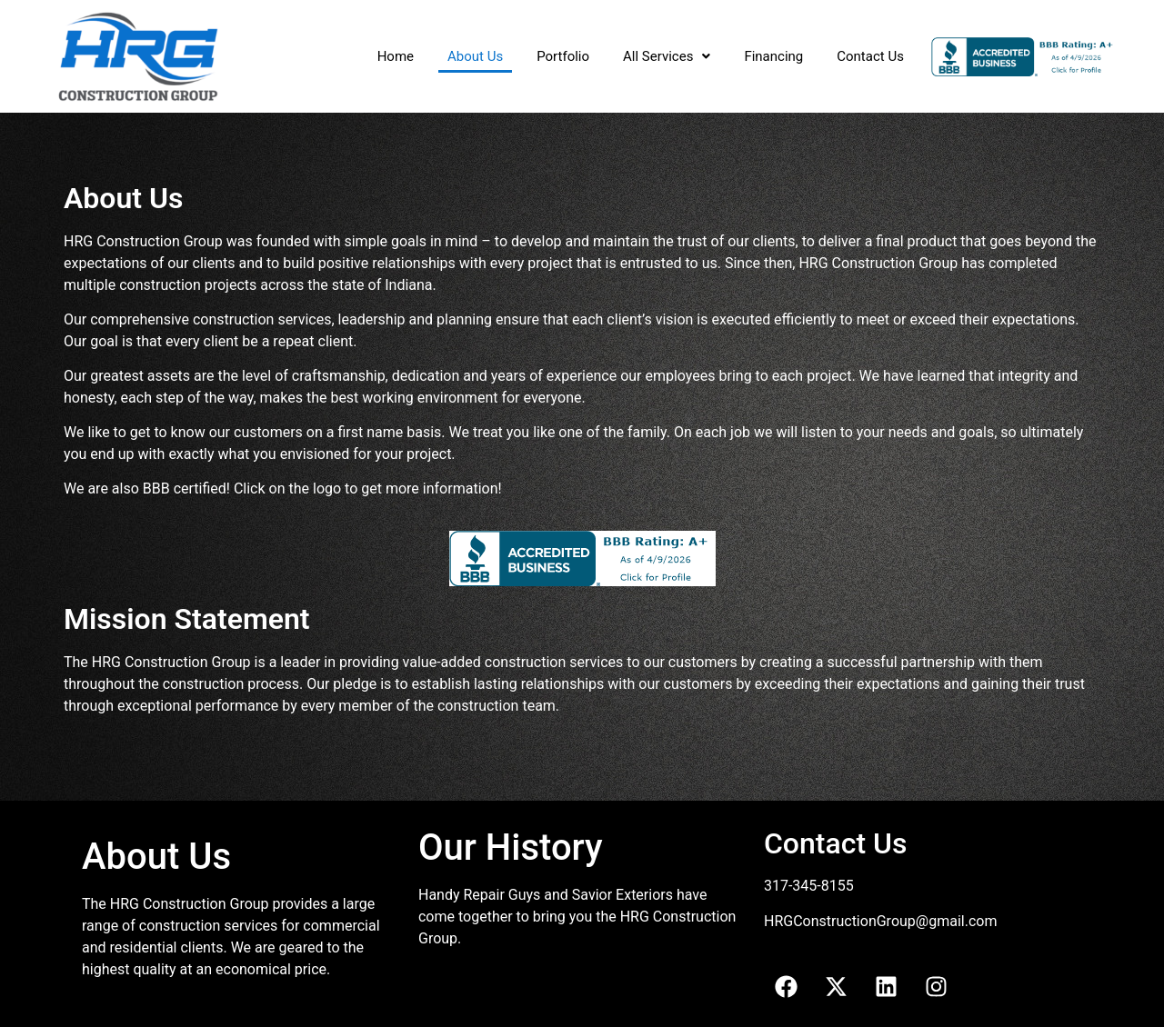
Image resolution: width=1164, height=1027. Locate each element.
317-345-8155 (809, 885)
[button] (666, 57)
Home (395, 56)
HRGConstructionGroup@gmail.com (880, 921)
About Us (475, 56)
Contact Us (870, 56)
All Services (666, 56)
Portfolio (563, 56)
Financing (773, 56)
